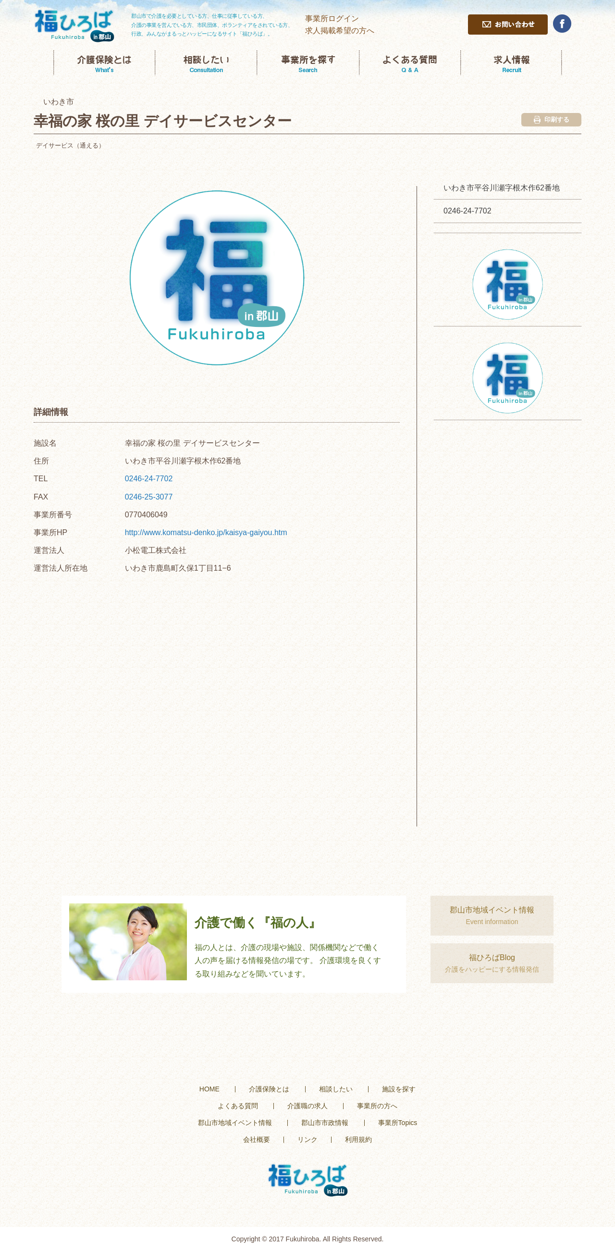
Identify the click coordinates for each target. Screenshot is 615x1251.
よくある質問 (238, 1106)
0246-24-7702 (149, 479)
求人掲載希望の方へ (339, 30)
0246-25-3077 (149, 497)
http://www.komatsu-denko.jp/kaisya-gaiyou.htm (206, 532)
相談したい (336, 1089)
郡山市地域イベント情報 (235, 1122)
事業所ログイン (332, 18)
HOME (209, 1089)
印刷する (551, 120)
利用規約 (358, 1139)
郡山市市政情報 (324, 1122)
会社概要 (256, 1139)
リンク (307, 1139)
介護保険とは (269, 1089)
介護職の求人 (307, 1106)
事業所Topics (398, 1122)
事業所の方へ (377, 1106)
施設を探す (399, 1089)
